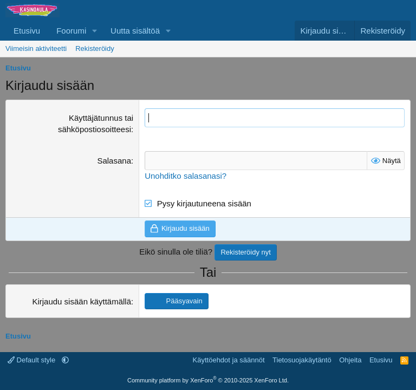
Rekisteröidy (94, 48)
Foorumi (71, 30)
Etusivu (27, 30)
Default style (32, 360)
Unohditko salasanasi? (185, 175)
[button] (94, 31)
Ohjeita (350, 360)
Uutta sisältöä (135, 30)
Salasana (114, 160)
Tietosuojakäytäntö (302, 360)
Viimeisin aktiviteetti (36, 48)
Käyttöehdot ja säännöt (229, 360)
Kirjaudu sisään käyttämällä (81, 301)
